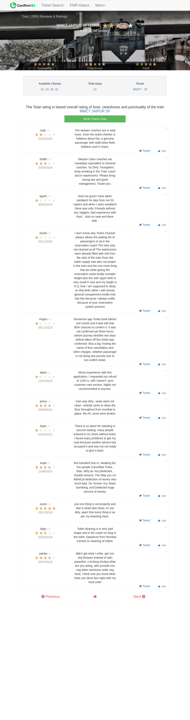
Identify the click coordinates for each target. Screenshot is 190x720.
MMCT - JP (140, 89)
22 (95, 89)
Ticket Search (54, 5)
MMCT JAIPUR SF (95, 111)
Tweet (144, 150)
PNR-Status (79, 5)
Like (162, 151)
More (100, 5)
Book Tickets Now (95, 119)
